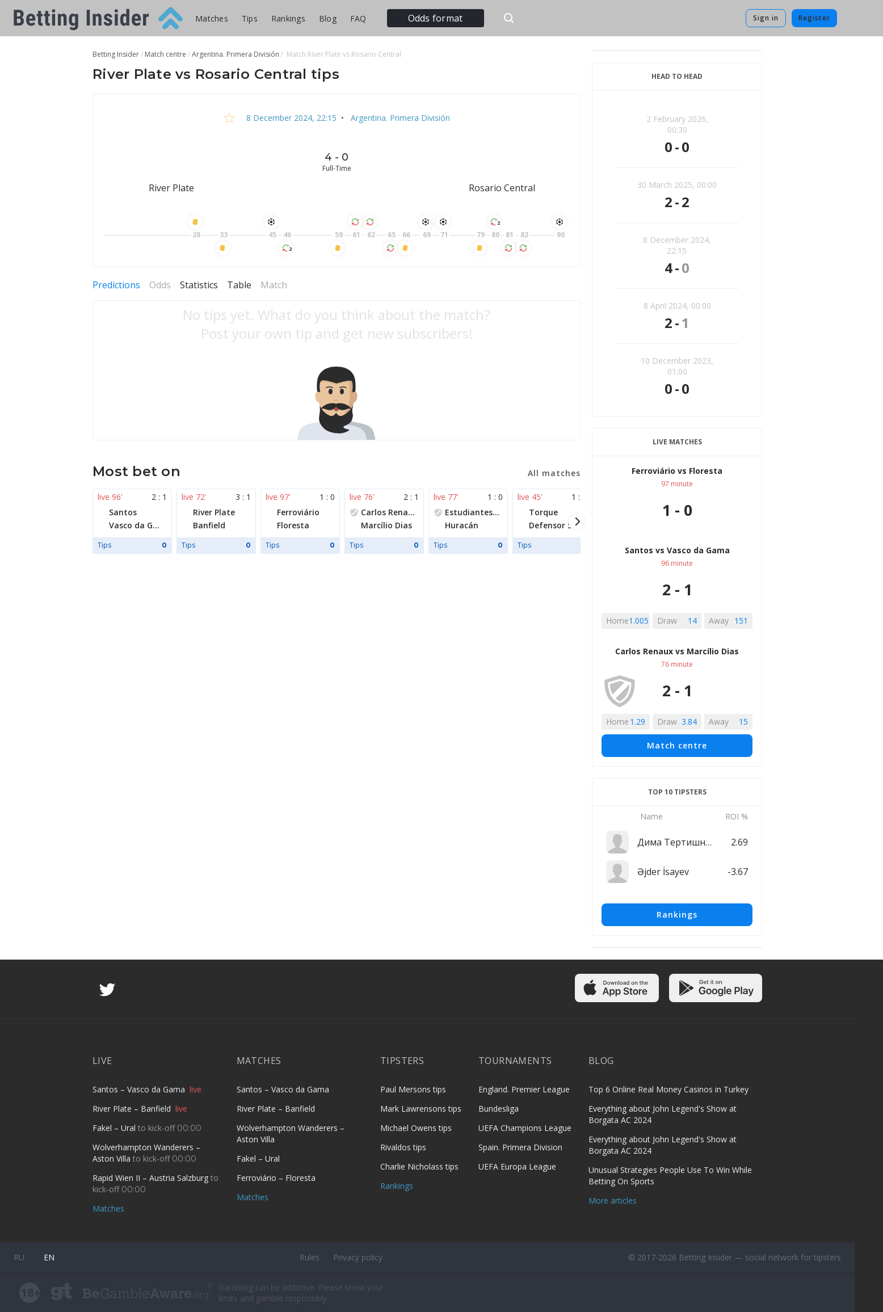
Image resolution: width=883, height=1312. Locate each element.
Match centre (677, 745)
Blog (328, 18)
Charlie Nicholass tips (419, 1166)
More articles (612, 1200)
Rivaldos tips (403, 1147)
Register (814, 18)
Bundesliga (498, 1108)
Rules (309, 1257)
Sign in (766, 18)
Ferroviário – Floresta (276, 1177)
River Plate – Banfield (132, 1108)
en (49, 1257)
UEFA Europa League (517, 1166)
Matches (211, 18)
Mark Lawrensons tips (420, 1108)
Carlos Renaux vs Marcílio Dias (677, 651)
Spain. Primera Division (520, 1147)
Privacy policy (357, 1257)
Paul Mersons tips (413, 1089)
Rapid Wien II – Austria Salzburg (151, 1177)
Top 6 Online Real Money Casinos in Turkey (668, 1089)
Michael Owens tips (416, 1127)
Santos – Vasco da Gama (139, 1089)
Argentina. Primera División (399, 117)
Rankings (288, 18)
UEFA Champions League (524, 1127)
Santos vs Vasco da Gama (677, 550)
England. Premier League (524, 1089)
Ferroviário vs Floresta (677, 470)
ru (19, 1257)
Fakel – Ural (115, 1127)
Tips (250, 18)
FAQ (358, 18)
